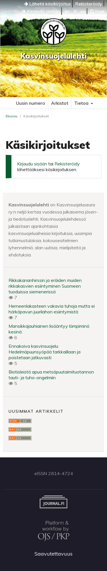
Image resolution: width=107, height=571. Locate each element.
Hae (97, 11)
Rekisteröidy (88, 4)
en (67, 11)
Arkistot (59, 103)
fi (75, 11)
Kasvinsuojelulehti (53, 56)
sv (82, 11)
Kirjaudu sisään (41, 11)
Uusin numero (30, 103)
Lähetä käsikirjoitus (47, 4)
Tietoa (82, 103)
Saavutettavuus (53, 553)
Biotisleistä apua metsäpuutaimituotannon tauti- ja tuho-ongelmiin (51, 374)
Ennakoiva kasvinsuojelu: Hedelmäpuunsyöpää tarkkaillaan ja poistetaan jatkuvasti (44, 351)
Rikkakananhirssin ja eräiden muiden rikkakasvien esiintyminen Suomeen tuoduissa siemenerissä (45, 286)
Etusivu (11, 116)
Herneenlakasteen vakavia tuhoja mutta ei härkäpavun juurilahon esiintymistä (52, 309)
